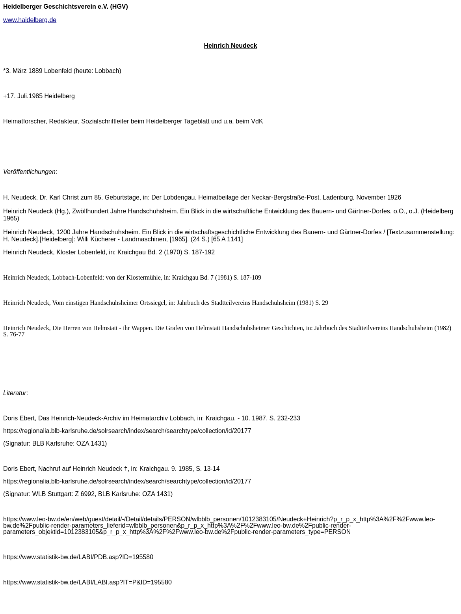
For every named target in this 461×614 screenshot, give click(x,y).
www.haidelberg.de (29, 20)
